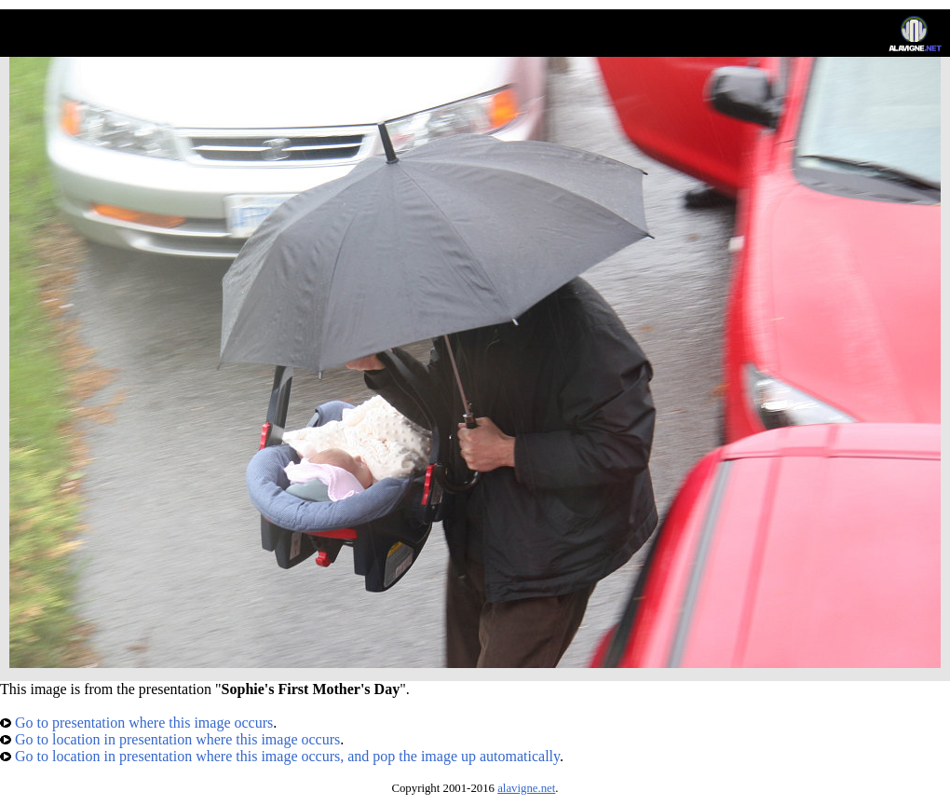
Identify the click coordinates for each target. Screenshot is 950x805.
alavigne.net (526, 788)
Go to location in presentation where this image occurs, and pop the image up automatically (280, 756)
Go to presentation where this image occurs (136, 722)
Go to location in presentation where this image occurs (170, 739)
